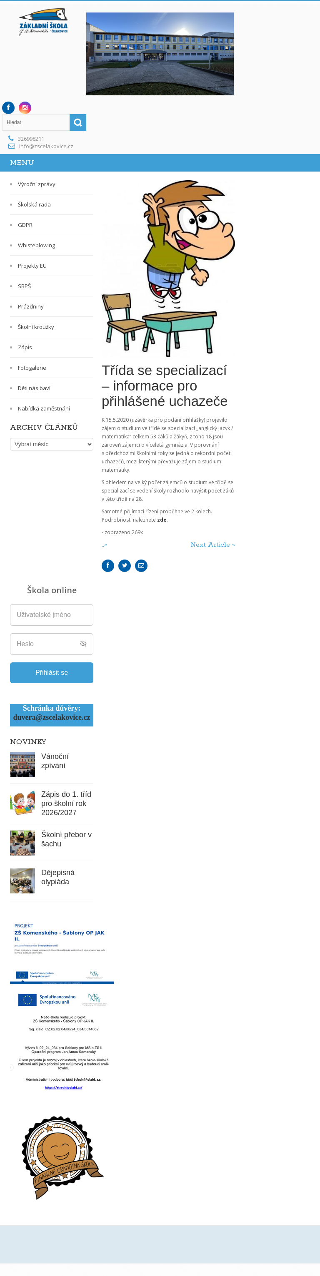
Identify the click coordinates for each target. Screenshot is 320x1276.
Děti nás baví (34, 388)
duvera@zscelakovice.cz (51, 717)
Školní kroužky (36, 327)
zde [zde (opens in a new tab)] (162, 519)
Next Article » (212, 544)
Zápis (25, 347)
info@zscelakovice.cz (46, 146)
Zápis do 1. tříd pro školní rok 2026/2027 (66, 803)
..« (105, 544)
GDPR (25, 225)
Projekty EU (32, 265)
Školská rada (34, 204)
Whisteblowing (36, 245)
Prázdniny (31, 306)
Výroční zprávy (36, 184)
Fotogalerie (32, 367)
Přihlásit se (51, 672)
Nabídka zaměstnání (44, 408)
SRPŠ (24, 286)
